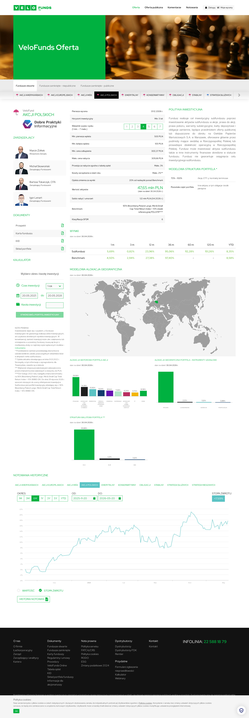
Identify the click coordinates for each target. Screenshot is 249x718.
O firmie (17, 646)
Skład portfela (23, 248)
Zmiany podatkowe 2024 (95, 665)
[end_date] (55, 296)
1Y (42, 498)
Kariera (17, 661)
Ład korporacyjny (22, 650)
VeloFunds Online (57, 665)
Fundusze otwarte (25, 85)
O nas (16, 641)
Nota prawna (88, 641)
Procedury (53, 661)
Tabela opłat (54, 669)
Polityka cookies (90, 654)
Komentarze (174, 7)
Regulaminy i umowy (58, 658)
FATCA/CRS (88, 650)
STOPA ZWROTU (53, 590)
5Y (55, 498)
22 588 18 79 (215, 641)
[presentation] (239, 95)
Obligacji (176, 95)
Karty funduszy (55, 654)
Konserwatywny (153, 95)
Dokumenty (54, 641)
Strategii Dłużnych (218, 95)
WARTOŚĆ (28, 590)
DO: (100, 493)
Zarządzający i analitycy (26, 658)
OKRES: (21, 493)
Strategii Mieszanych (203, 485)
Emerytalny (129, 95)
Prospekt (21, 225)
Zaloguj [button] (211, 7)
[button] (206, 8)
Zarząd (17, 654)
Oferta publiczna (154, 7)
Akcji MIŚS (84, 95)
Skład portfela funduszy (60, 677)
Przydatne (121, 661)
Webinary (120, 678)
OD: (74, 493)
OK (16, 711)
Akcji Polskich (106, 95)
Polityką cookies (145, 703)
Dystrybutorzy (123, 641)
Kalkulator (120, 674)
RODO (85, 658)
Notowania (192, 7)
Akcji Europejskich (60, 95)
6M (35, 498)
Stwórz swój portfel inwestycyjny (39, 314)
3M (28, 498)
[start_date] (29, 296)
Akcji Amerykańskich (29, 95)
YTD (63, 498)
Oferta (136, 7)
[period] (55, 286)
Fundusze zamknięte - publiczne (97, 85)
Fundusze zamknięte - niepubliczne (57, 85)
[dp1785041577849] (110, 498)
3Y (48, 498)
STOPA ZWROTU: (222, 493)
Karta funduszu (24, 233)
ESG (83, 661)
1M (20, 498)
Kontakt (153, 641)
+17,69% (218, 498)
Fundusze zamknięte (58, 650)
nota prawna (20, 348)
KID (18, 241)
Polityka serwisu (89, 646)
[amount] (55, 305)
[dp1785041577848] (84, 498)
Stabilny (195, 95)
